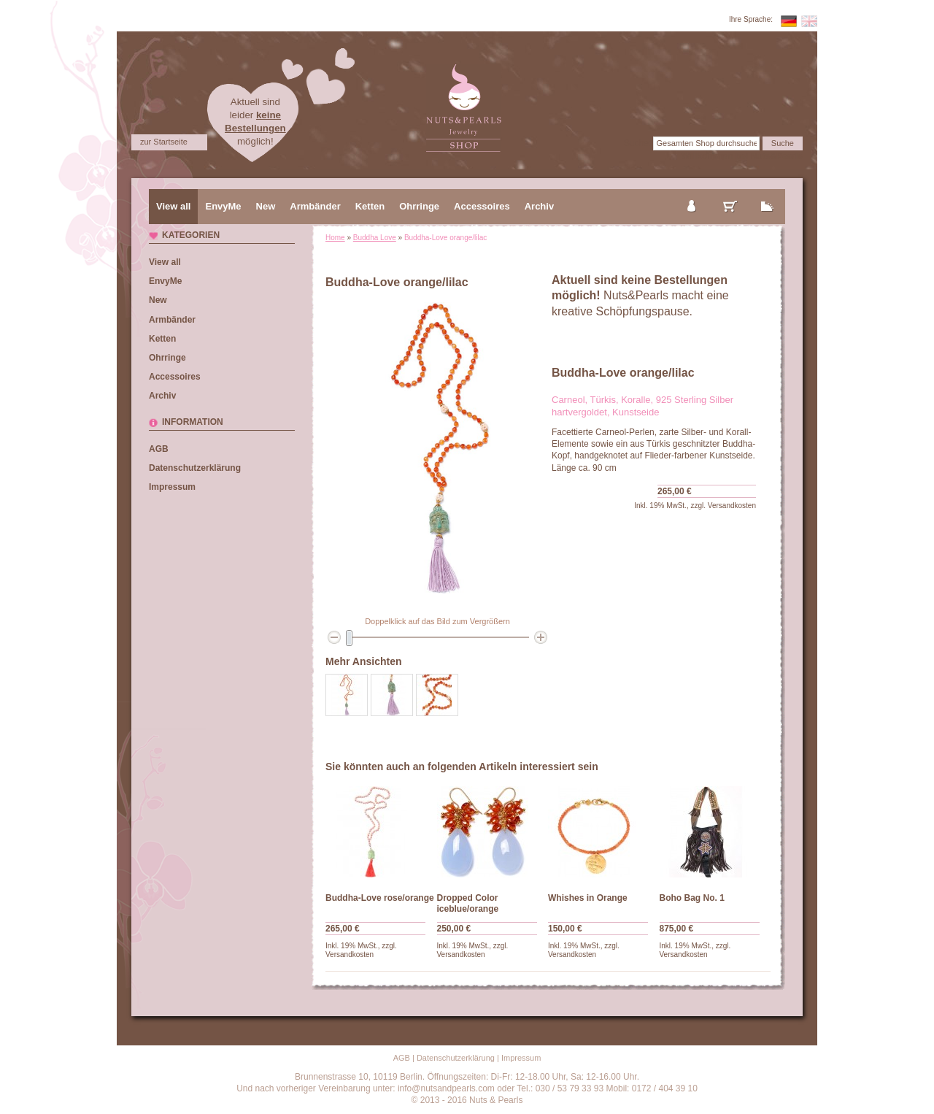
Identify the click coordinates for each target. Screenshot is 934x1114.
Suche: (637, 143)
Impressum (172, 487)
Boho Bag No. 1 (692, 898)
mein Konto (692, 194)
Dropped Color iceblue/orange (468, 903)
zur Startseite (164, 141)
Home (335, 238)
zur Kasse (767, 194)
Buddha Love (374, 238)
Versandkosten (732, 506)
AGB (159, 449)
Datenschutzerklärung (195, 468)
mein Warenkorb (730, 194)
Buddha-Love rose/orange (379, 898)
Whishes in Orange (588, 898)
